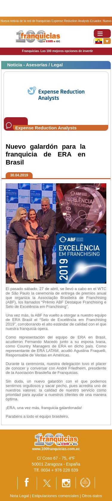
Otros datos (92, 496)
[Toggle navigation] (102, 33)
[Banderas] (102, 41)
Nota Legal (19, 496)
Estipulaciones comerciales (56, 496)
